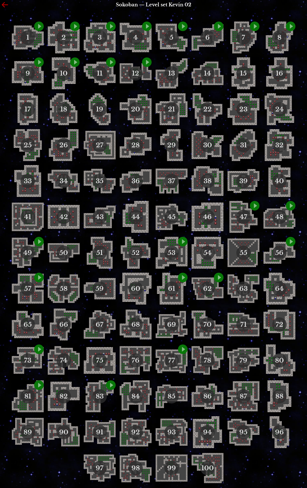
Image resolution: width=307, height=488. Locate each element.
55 (243, 253)
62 (207, 289)
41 (27, 217)
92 (135, 432)
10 (64, 73)
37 (171, 181)
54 (208, 253)
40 (279, 181)
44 (135, 217)
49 (27, 253)
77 (171, 360)
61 (171, 289)
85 (171, 396)
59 (99, 289)
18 (63, 109)
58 (64, 289)
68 (135, 325)
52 (136, 253)
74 (63, 360)
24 (279, 109)
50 (63, 253)
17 (28, 109)
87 (243, 396)
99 (171, 468)
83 (100, 396)
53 (171, 253)
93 (171, 432)
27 (99, 145)
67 (99, 325)
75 (99, 360)
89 (28, 432)
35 (99, 181)
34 (64, 181)
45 (172, 217)
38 (208, 181)
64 (279, 289)
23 (243, 109)
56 (279, 253)
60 (135, 289)
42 (64, 217)
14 (207, 73)
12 (135, 73)
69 (171, 325)
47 (243, 217)
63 (243, 289)
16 (279, 73)
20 (135, 109)
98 (135, 468)
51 (99, 253)
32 (279, 145)
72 (279, 325)
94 (207, 432)
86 (207, 396)
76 (135, 360)
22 (207, 109)
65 (28, 325)
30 (207, 145)
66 (63, 325)
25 (28, 145)
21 (171, 109)
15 (243, 73)
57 (27, 289)
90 (63, 432)
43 (99, 217)
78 (207, 360)
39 (243, 181)
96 (279, 432)
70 (207, 325)
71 (243, 325)
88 (279, 396)
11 (99, 73)
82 (64, 396)
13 (171, 73)
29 (171, 145)
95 (243, 432)
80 (279, 360)
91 (99, 432)
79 (243, 360)
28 (135, 145)
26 (63, 145)
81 (27, 396)
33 (28, 181)
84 (135, 396)
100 (207, 468)
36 (135, 181)
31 (243, 145)
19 (99, 109)
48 (279, 217)
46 (207, 217)
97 (99, 468)
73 (27, 360)
